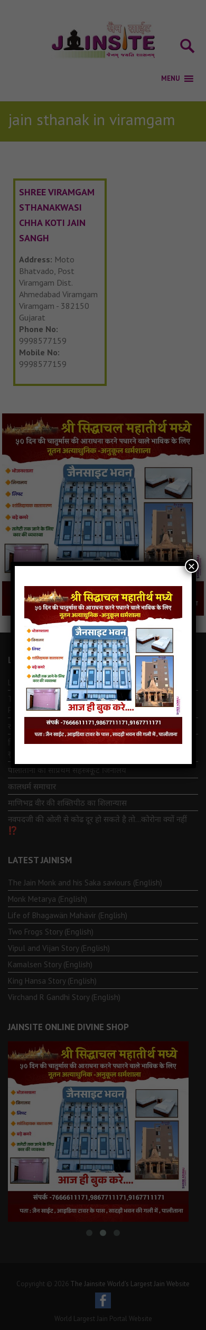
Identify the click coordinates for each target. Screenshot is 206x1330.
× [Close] (191, 566)
